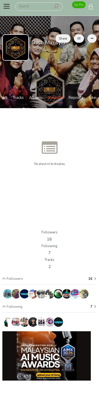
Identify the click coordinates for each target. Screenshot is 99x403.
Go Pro (78, 5)
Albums (36, 97)
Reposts (75, 97)
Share (63, 38)
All (4, 97)
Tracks (18, 97)
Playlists (55, 97)
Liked (93, 97)
